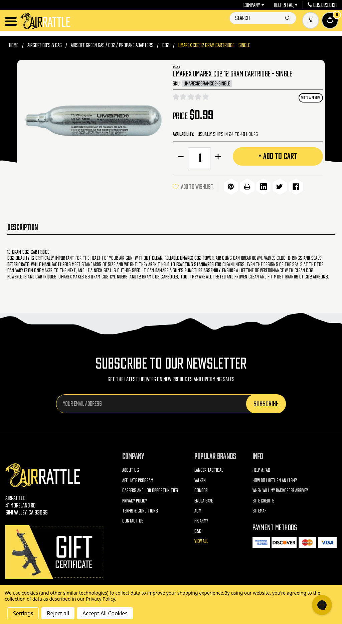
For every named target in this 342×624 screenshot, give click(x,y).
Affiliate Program (137, 479)
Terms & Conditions (140, 509)
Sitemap (259, 509)
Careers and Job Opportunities (150, 489)
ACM (197, 509)
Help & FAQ (286, 5)
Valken (200, 479)
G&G (197, 530)
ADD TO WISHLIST (193, 186)
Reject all (58, 613)
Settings (23, 613)
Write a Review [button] (311, 97)
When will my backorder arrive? (280, 489)
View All (201, 540)
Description (22, 226)
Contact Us (133, 520)
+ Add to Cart (278, 156)
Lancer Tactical (208, 469)
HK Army (201, 520)
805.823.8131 (322, 5)
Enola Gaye (203, 499)
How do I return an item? (274, 479)
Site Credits (263, 499)
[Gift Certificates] (55, 551)
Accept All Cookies (105, 613)
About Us (130, 469)
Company (254, 5)
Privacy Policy (134, 499)
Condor (201, 489)
